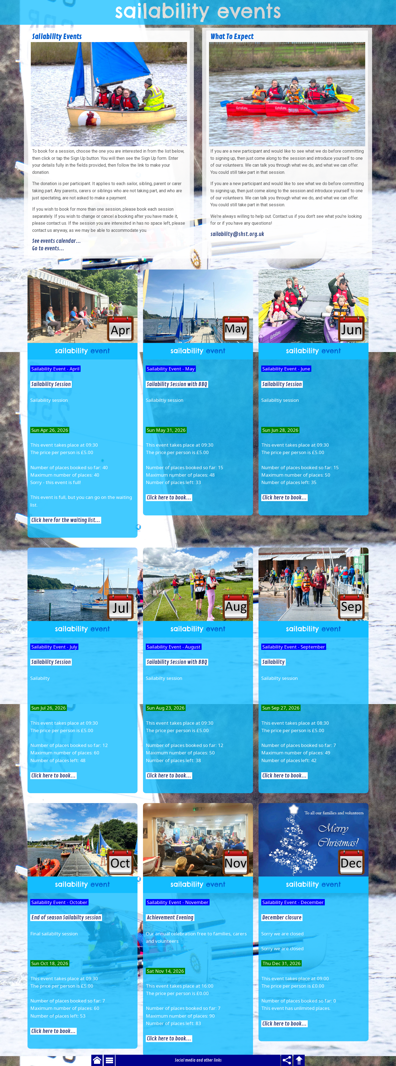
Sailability (273, 662)
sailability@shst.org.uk (237, 234)
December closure (281, 917)
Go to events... (48, 248)
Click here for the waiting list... (65, 520)
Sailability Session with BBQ (177, 384)
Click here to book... (169, 497)
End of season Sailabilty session (66, 917)
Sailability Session (51, 384)
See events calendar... (56, 241)
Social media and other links (198, 1060)
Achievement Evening (170, 917)
